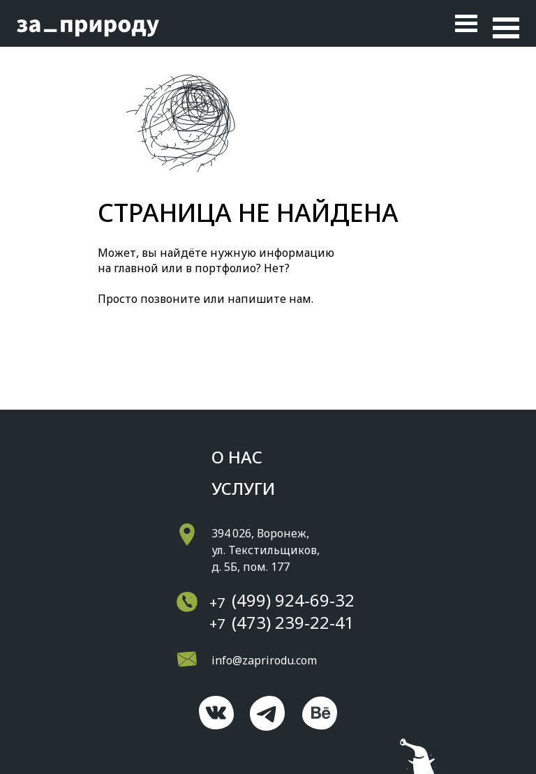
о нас (236, 456)
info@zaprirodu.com (264, 660)
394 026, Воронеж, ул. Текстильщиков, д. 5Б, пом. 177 (265, 550)
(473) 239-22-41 (293, 622)
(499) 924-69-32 (293, 599)
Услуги (243, 488)
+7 (217, 602)
